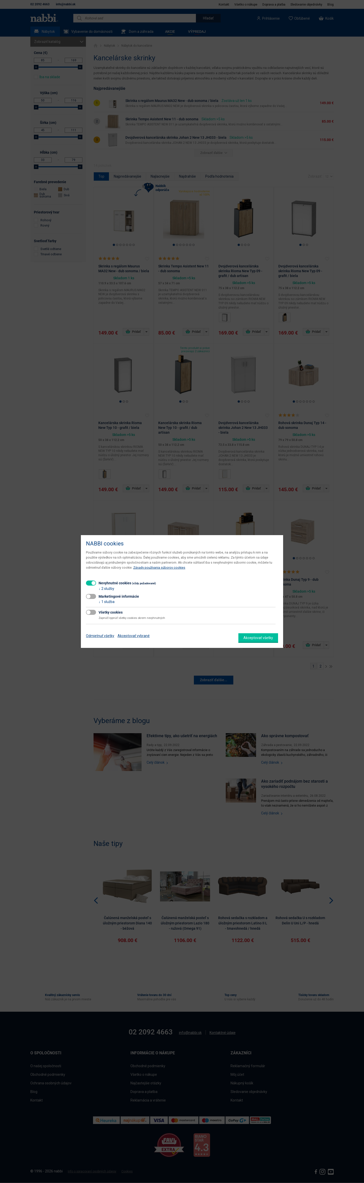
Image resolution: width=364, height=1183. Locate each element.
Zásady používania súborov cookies (159, 567)
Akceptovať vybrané (134, 636)
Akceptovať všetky (258, 638)
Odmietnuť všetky (100, 636)
